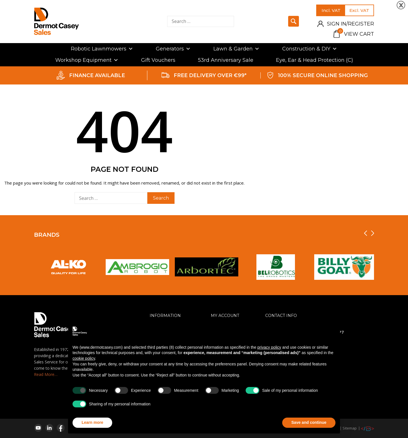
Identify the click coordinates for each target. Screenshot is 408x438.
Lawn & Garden (236, 48)
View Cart (355, 34)
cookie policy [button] (84, 358)
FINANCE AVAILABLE (97, 75)
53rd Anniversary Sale (225, 60)
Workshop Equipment (86, 60)
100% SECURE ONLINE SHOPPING (323, 75)
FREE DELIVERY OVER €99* (210, 75)
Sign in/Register (350, 24)
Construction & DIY (309, 48)
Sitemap (350, 428)
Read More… (46, 374)
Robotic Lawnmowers (102, 48)
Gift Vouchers (158, 60)
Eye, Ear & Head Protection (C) (314, 60)
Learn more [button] (92, 422)
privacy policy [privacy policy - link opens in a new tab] (269, 347)
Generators (173, 48)
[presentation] (365, 233)
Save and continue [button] (308, 422)
